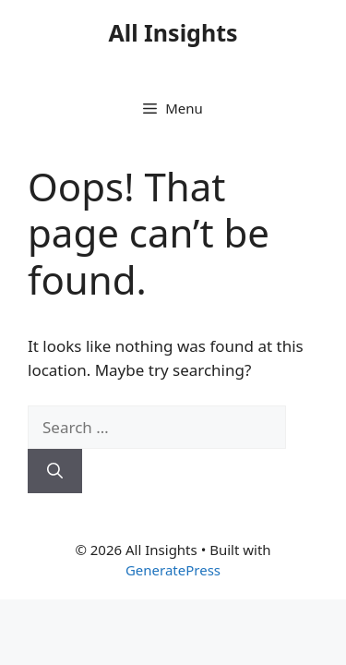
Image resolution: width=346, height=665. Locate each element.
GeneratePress (173, 570)
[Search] (55, 471)
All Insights (172, 32)
